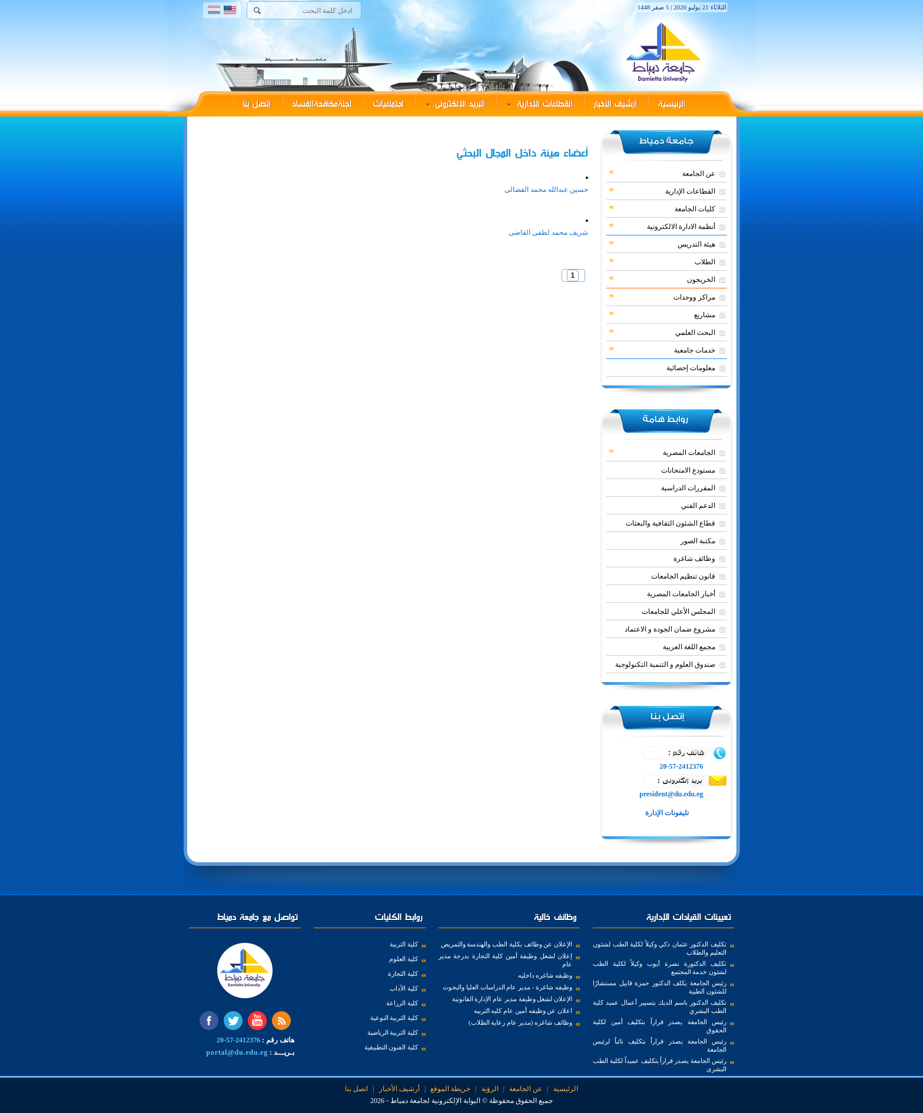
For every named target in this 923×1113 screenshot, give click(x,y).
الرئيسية (671, 104)
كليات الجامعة (662, 208)
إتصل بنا (257, 104)
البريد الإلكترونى (455, 104)
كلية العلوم (403, 958)
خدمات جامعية (662, 349)
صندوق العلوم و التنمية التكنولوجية (665, 664)
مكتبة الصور (697, 541)
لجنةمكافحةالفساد (322, 104)
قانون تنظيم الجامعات (683, 576)
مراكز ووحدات (662, 296)
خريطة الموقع (450, 1089)
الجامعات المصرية (662, 452)
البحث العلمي (662, 332)
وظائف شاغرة (694, 558)
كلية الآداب (404, 988)
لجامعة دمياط (410, 1101)
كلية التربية (404, 944)
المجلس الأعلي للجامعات (678, 611)
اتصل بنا (356, 1089)
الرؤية (490, 1089)
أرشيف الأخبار (615, 104)
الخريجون (662, 279)
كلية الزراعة (402, 1002)
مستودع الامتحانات (688, 470)
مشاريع (662, 314)
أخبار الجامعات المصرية (681, 594)
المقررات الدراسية (688, 488)
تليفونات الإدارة (666, 813)
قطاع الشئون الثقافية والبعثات (670, 523)
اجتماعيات (388, 104)
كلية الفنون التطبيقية (391, 1047)
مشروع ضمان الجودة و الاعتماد (670, 629)
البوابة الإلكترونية (455, 1101)
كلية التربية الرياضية (393, 1032)
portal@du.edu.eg (237, 1052)
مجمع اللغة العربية (689, 647)
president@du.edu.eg (671, 794)
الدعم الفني (698, 505)
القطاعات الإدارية (539, 104)
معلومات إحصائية (690, 368)
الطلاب (662, 261)
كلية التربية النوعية (394, 1017)
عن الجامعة (662, 173)
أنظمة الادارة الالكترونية (662, 226)
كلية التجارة (403, 973)
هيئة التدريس (662, 243)
